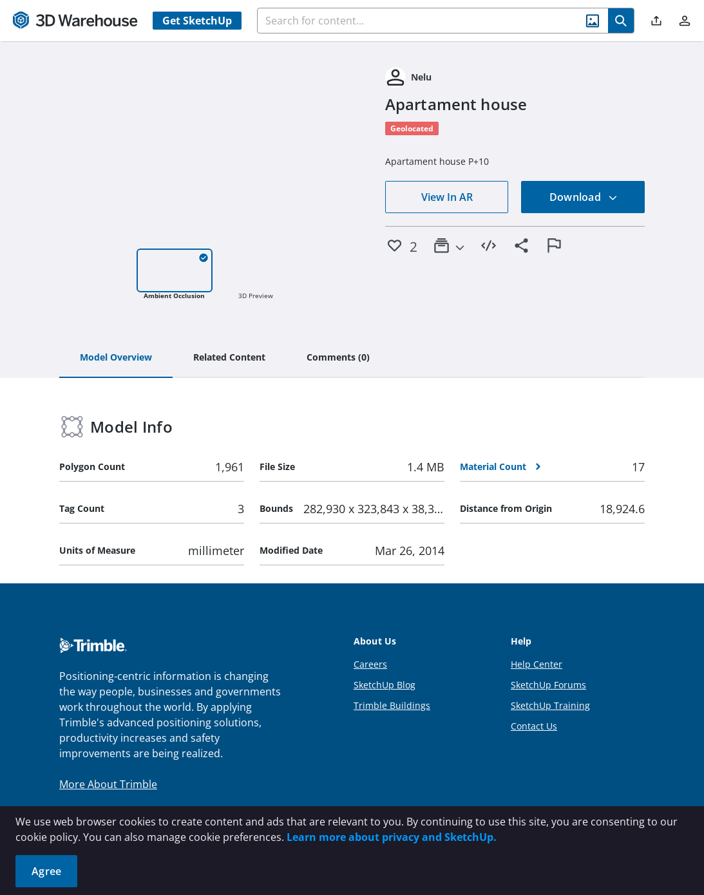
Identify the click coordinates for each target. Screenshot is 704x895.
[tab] (116, 358)
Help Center (536, 664)
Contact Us (534, 726)
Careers (370, 664)
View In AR (447, 197)
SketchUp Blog (384, 685)
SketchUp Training (550, 705)
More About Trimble (108, 784)
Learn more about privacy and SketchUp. (392, 837)
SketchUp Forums (548, 685)
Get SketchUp (197, 21)
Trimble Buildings (392, 705)
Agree (46, 871)
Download (583, 197)
